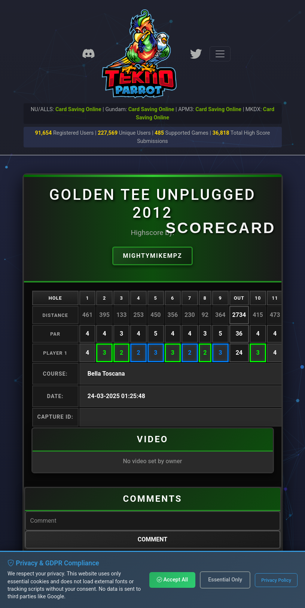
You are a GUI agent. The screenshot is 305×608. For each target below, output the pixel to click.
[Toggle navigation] (220, 53)
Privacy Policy (276, 580)
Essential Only (225, 580)
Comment (153, 539)
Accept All (172, 580)
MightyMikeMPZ (152, 255)
